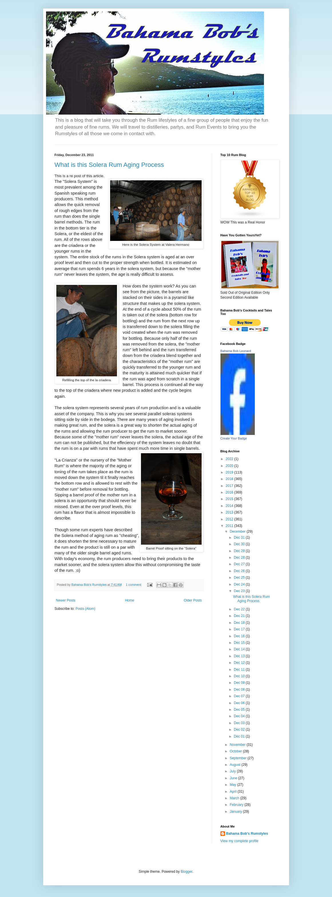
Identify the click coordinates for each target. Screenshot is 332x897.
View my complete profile (239, 841)
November (238, 745)
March (235, 798)
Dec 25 (240, 578)
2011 (230, 526)
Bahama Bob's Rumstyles (247, 834)
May (233, 785)
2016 (230, 492)
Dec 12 (240, 663)
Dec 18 (240, 623)
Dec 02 (240, 730)
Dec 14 (240, 649)
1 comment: (134, 584)
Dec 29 (240, 551)
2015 (230, 499)
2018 (230, 479)
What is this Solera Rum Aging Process (109, 164)
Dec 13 (240, 656)
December (238, 532)
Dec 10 (240, 676)
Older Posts (193, 600)
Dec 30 (240, 544)
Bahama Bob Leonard (235, 351)
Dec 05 (240, 710)
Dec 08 (240, 690)
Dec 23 (240, 591)
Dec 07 (240, 696)
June (234, 778)
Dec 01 (240, 736)
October (236, 751)
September (238, 758)
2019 (230, 472)
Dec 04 (240, 716)
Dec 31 (240, 538)
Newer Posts (65, 600)
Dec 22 (240, 609)
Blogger (186, 872)
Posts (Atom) (85, 609)
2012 (230, 519)
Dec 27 (240, 564)
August (235, 765)
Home (129, 600)
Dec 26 (240, 571)
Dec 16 (240, 636)
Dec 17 (240, 629)
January (236, 812)
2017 (230, 486)
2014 (230, 506)
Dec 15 (240, 643)
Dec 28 (240, 558)
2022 (230, 459)
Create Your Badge (233, 438)
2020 (230, 466)
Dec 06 (240, 703)
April (233, 792)
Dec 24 (240, 584)
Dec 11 (240, 670)
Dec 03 (240, 723)
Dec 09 (240, 683)
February (237, 805)
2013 (230, 512)
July (233, 771)
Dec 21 (240, 616)
